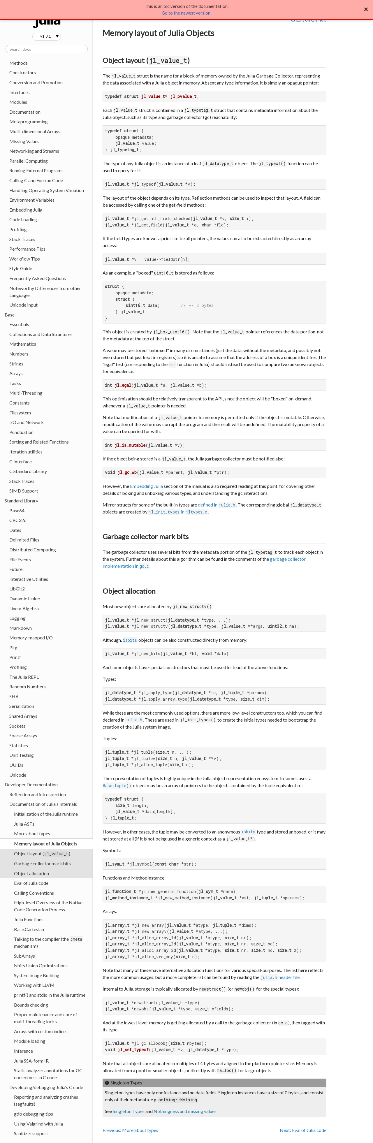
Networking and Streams (34, 151)
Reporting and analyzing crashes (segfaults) (46, 1100)
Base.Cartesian (29, 929)
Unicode (17, 775)
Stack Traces (22, 239)
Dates (15, 530)
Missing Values (24, 141)
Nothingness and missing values (185, 1111)
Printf (15, 657)
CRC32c (17, 520)
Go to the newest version (186, 12)
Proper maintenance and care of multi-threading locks (45, 1018)
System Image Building (36, 975)
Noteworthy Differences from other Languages (45, 291)
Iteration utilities (26, 451)
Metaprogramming (28, 121)
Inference (23, 1051)
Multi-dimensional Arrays (34, 131)
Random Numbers (27, 686)
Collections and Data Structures (41, 334)
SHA (14, 696)
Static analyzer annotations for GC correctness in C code (48, 1074)
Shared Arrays (23, 716)
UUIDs (16, 765)
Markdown (20, 628)
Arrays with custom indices (41, 1031)
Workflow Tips (24, 258)
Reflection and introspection (37, 794)
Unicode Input (23, 304)
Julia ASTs (24, 824)
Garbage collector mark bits (42, 863)
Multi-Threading (26, 392)
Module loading (29, 1041)
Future (15, 569)
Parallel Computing (28, 160)
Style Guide (20, 268)
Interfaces (19, 92)
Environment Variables (31, 200)
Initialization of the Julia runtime (46, 814)
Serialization (21, 706)
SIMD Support (23, 490)
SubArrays (24, 956)
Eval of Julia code (31, 883)
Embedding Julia (25, 209)
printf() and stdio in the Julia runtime (49, 995)
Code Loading (23, 219)
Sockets (17, 726)
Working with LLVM (34, 985)
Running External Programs (36, 170)
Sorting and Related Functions (39, 441)
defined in (217, 504)
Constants (19, 402)
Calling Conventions (34, 893)
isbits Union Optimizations (41, 965)
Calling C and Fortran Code (36, 180)
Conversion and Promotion (36, 82)
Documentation (25, 112)
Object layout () (42, 854)
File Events (20, 559)
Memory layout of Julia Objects (45, 843)
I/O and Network (26, 422)
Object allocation (31, 873)
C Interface (20, 461)
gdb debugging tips (33, 1113)
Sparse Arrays (23, 735)
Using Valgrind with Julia (38, 1123)
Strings (16, 363)
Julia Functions (28, 919)
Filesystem (20, 412)
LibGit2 (17, 588)
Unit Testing (21, 755)
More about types (32, 833)
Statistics (18, 745)
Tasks (15, 383)
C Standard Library (28, 471)
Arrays (16, 373)
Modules (18, 102)
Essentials (19, 324)
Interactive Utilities (28, 579)
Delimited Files (24, 539)
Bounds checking (31, 1004)
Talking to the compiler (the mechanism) (48, 942)
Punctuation (21, 432)
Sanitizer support (31, 1133)
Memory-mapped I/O (31, 637)
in (178, 511)
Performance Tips (27, 249)
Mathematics (22, 344)
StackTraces (21, 481)
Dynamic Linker (25, 598)
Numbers (18, 353)
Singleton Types (129, 1111)
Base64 (16, 510)
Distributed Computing (32, 549)
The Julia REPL (24, 677)
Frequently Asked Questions (37, 278)
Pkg (13, 647)
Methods (18, 63)
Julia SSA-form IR (31, 1060)
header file (280, 977)
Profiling (18, 229)
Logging (17, 618)
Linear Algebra (24, 608)
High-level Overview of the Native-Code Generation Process (49, 906)
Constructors (22, 72)
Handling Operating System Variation (46, 190)
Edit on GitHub (308, 19)
